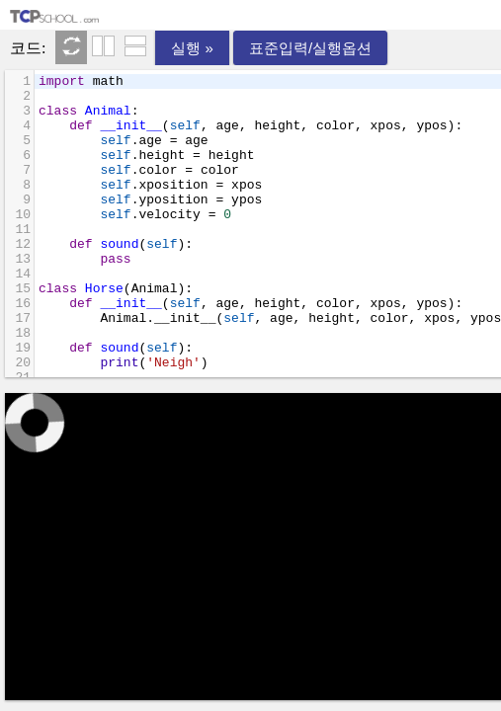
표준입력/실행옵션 (310, 48)
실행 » (192, 48)
